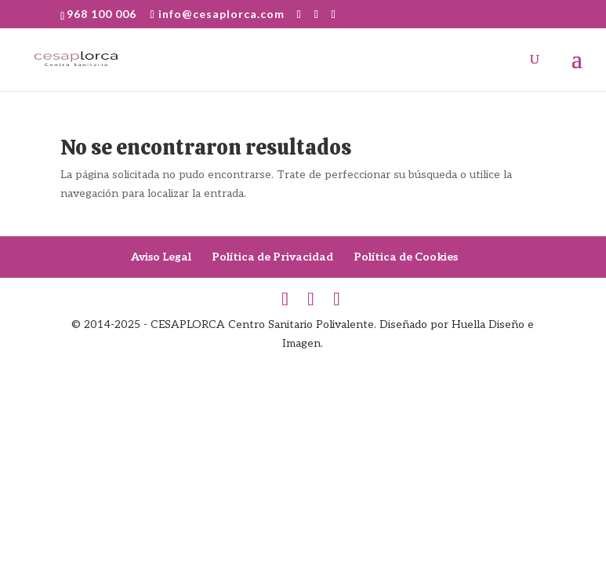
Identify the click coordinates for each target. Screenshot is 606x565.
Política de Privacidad (272, 257)
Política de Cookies (406, 257)
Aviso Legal (161, 257)
